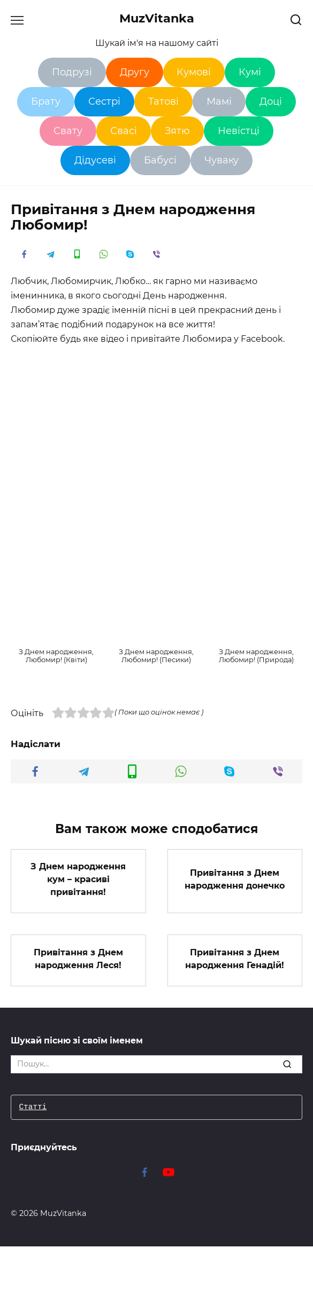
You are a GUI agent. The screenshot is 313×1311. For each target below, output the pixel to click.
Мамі (219, 101)
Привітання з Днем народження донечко (235, 879)
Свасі (123, 131)
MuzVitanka (156, 18)
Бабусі (160, 160)
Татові (163, 101)
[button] (56, 633)
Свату (68, 131)
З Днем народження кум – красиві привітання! (78, 879)
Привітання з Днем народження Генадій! (234, 958)
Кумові (194, 72)
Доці (270, 101)
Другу (134, 72)
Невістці (238, 131)
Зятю (177, 131)
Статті (33, 1107)
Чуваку (221, 160)
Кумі (250, 72)
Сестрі (104, 101)
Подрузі (72, 72)
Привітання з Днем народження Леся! (78, 958)
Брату (45, 101)
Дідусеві (95, 160)
